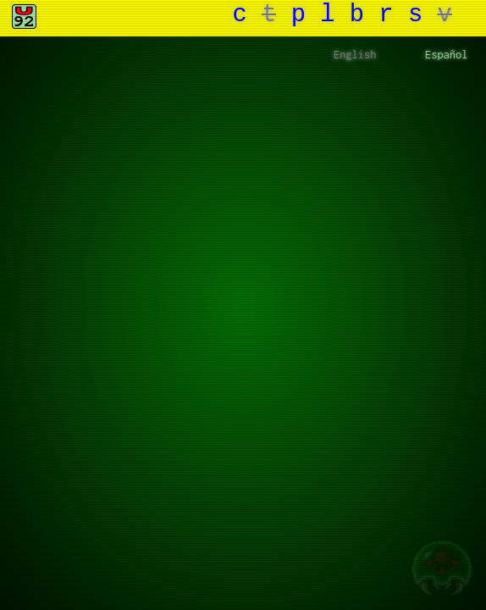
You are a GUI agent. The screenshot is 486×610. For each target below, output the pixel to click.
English (355, 55)
